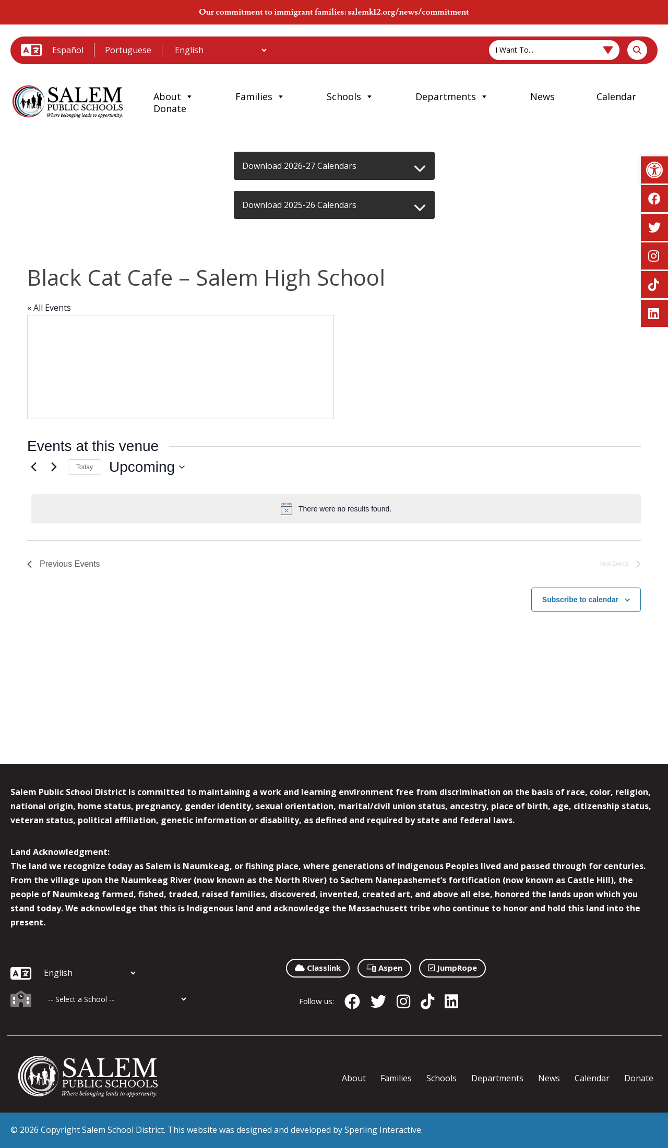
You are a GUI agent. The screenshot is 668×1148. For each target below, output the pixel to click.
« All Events (49, 307)
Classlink (318, 967)
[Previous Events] (33, 467)
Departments (451, 96)
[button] (654, 170)
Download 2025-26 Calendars (299, 205)
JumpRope (452, 967)
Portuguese (128, 50)
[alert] (336, 508)
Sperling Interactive (382, 1129)
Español (68, 50)
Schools (350, 96)
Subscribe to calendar (580, 599)
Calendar (616, 96)
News (542, 96)
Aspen (384, 967)
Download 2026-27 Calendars (299, 166)
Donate (169, 108)
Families (260, 96)
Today (84, 467)
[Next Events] (53, 467)
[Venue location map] (180, 367)
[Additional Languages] (220, 50)
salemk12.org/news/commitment (408, 12)
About (173, 96)
